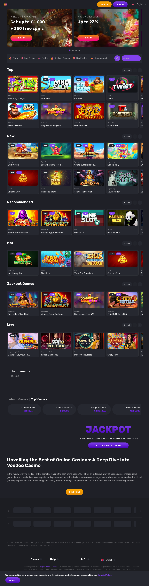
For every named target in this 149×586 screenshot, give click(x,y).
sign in (104, 4)
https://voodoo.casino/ (49, 567)
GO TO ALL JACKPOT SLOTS (108, 445)
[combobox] (138, 4)
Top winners (39, 399)
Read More (74, 492)
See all (127, 70)
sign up (120, 4)
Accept (13, 580)
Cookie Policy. (105, 575)
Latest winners (18, 399)
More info (15, 376)
